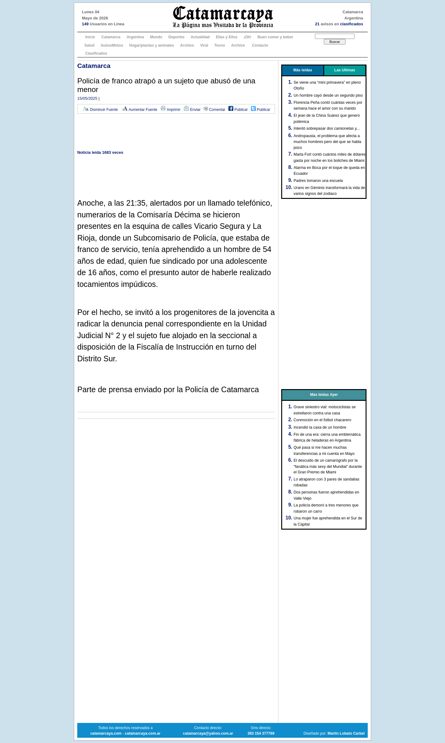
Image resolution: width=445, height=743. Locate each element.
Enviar (192, 109)
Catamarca (110, 37)
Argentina (135, 37)
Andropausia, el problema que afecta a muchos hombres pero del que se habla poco (327, 142)
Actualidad (200, 37)
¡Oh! (247, 37)
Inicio (90, 37)
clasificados (351, 24)
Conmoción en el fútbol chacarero (322, 420)
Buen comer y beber (275, 37)
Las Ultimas (344, 70)
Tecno (219, 45)
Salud (89, 45)
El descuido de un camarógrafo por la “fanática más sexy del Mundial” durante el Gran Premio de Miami (328, 466)
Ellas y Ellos (226, 37)
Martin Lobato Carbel (346, 733)
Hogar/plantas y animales (151, 45)
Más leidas (302, 70)
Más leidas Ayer (324, 394)
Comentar (214, 109)
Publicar (238, 109)
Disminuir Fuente (100, 109)
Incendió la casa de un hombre (320, 427)
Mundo (156, 37)
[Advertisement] (176, 132)
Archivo (187, 45)
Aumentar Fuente (139, 109)
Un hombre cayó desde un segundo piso (328, 95)
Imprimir (170, 109)
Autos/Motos (112, 45)
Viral (204, 45)
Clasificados (96, 53)
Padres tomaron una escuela (318, 180)
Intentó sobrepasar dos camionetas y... (327, 128)
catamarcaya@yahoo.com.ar (208, 733)
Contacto (260, 45)
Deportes (176, 37)
